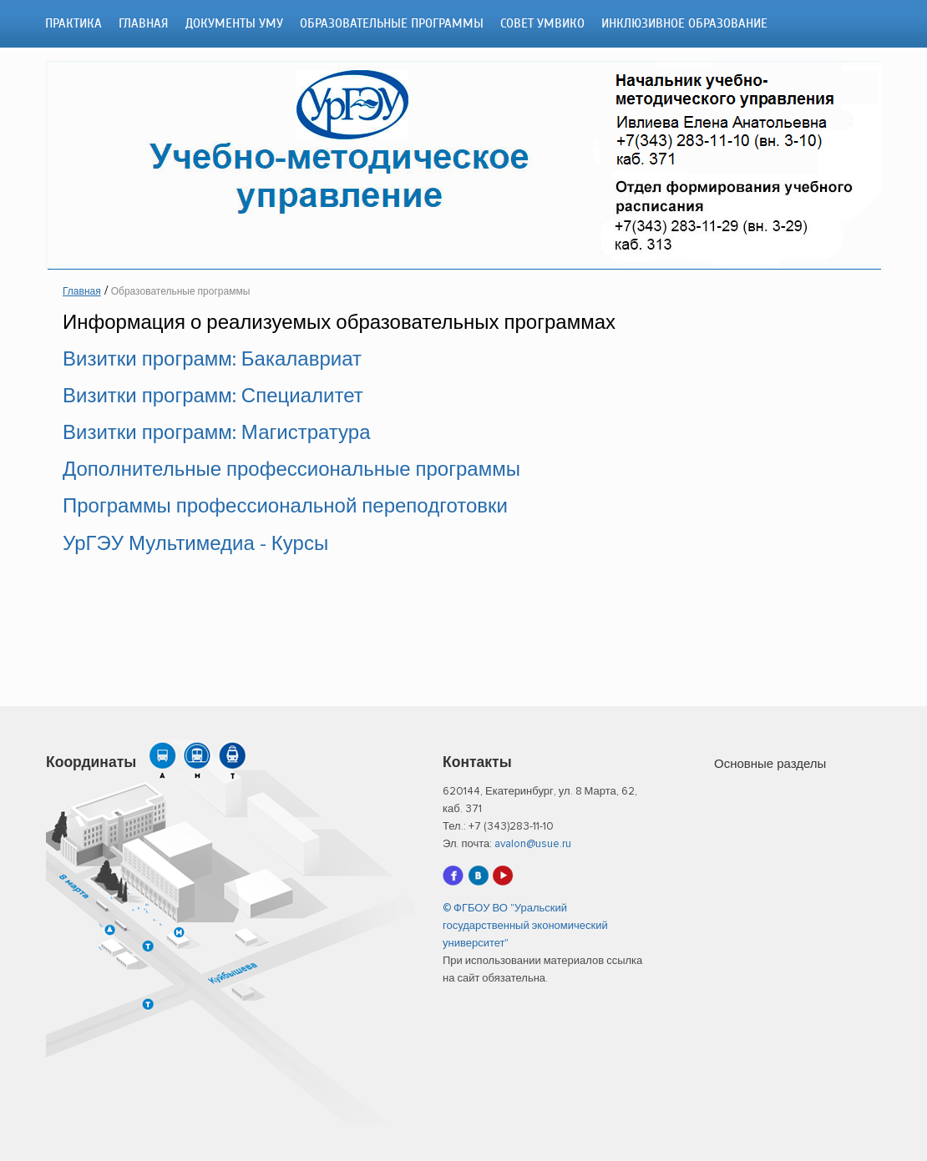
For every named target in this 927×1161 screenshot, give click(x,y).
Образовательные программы (392, 24)
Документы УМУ (234, 24)
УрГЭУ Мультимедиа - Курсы (195, 544)
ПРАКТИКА (73, 24)
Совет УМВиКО (542, 24)
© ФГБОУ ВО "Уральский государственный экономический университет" (525, 926)
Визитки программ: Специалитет (213, 396)
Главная (144, 24)
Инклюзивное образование (684, 24)
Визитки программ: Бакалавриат (212, 360)
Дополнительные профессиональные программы (291, 470)
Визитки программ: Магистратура (216, 433)
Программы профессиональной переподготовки (285, 507)
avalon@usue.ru (532, 844)
